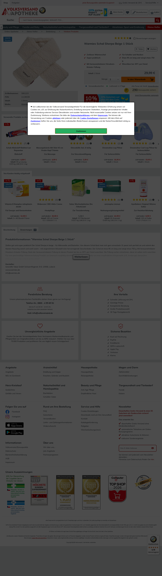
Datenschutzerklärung (80, 58)
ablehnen (56, 61)
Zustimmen (35, 64)
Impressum (103, 58)
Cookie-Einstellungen (89, 61)
